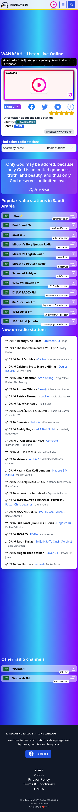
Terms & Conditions (39, 784)
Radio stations (29, 60)
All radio (10, 60)
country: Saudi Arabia (53, 60)
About (39, 774)
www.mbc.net (64, 131)
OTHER (19, 126)
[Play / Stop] (53, 4)
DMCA (39, 789)
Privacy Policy (39, 779)
